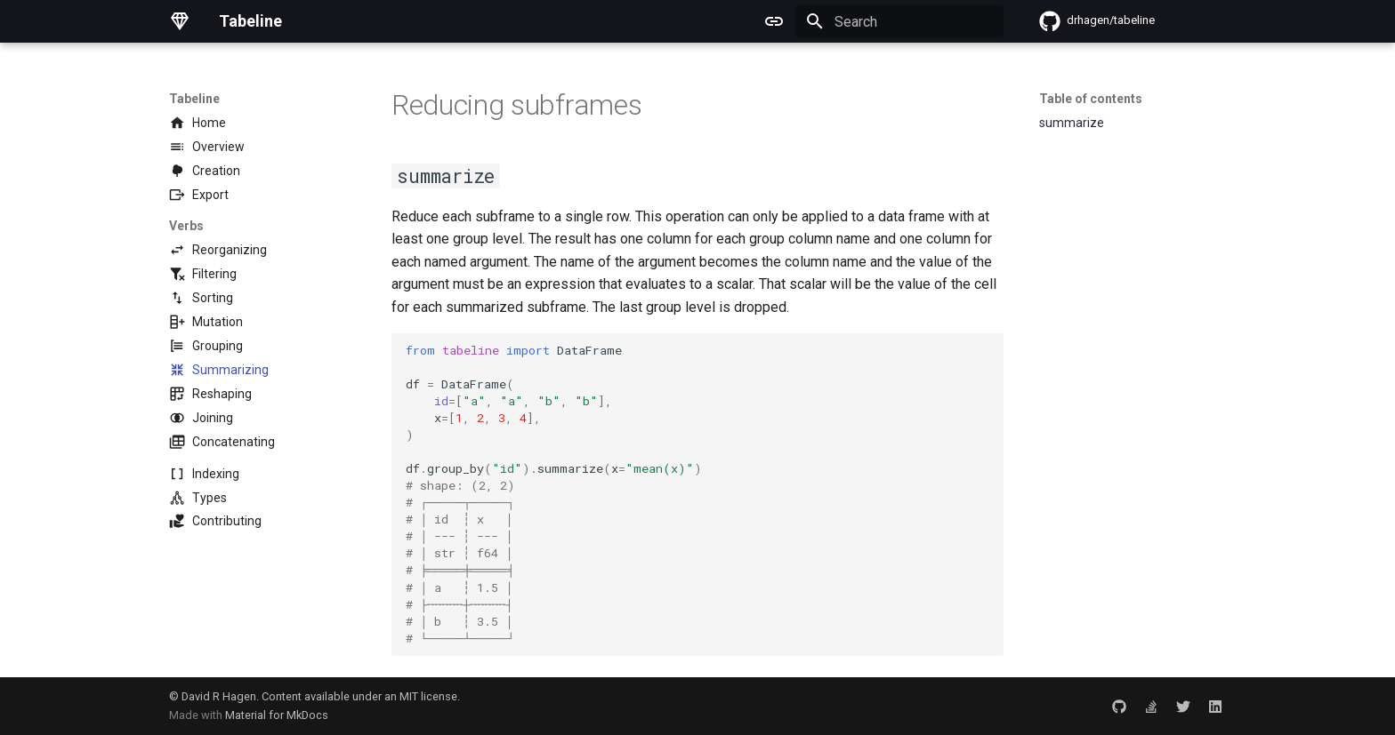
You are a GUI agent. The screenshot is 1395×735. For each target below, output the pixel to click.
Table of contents (1090, 99)
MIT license (428, 696)
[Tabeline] (180, 21)
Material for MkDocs (276, 715)
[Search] (899, 21)
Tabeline (194, 99)
